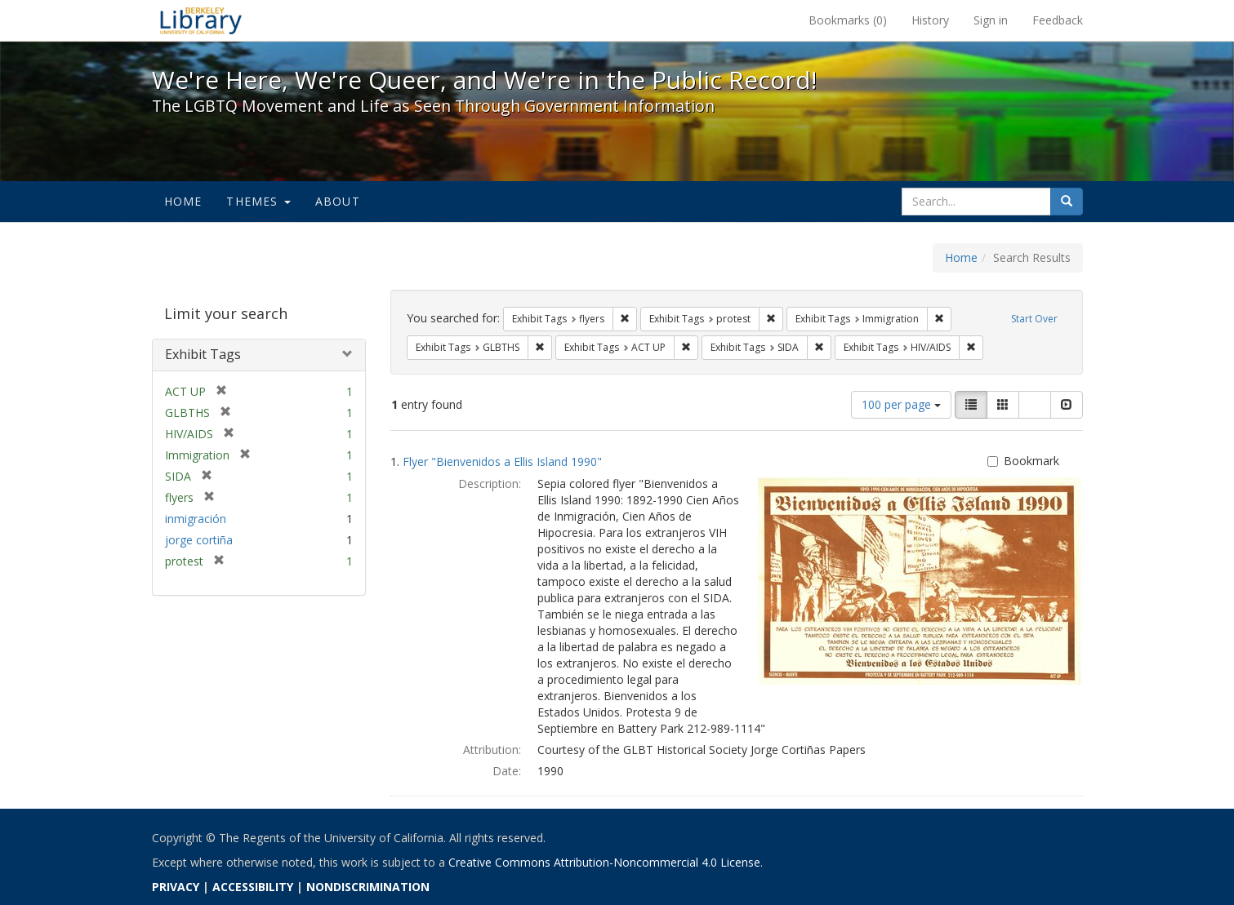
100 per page (901, 404)
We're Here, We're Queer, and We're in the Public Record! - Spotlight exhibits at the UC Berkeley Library (201, 20)
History (930, 20)
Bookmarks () (848, 20)
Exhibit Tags (203, 354)
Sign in (990, 20)
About (337, 201)
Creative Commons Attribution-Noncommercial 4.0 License (604, 862)
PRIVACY (175, 886)
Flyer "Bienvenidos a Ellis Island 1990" (502, 461)
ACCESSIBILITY (252, 886)
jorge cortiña (199, 540)
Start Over (1034, 319)
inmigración (195, 518)
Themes (258, 201)
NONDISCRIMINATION (368, 886)
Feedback (1057, 20)
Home (183, 201)
